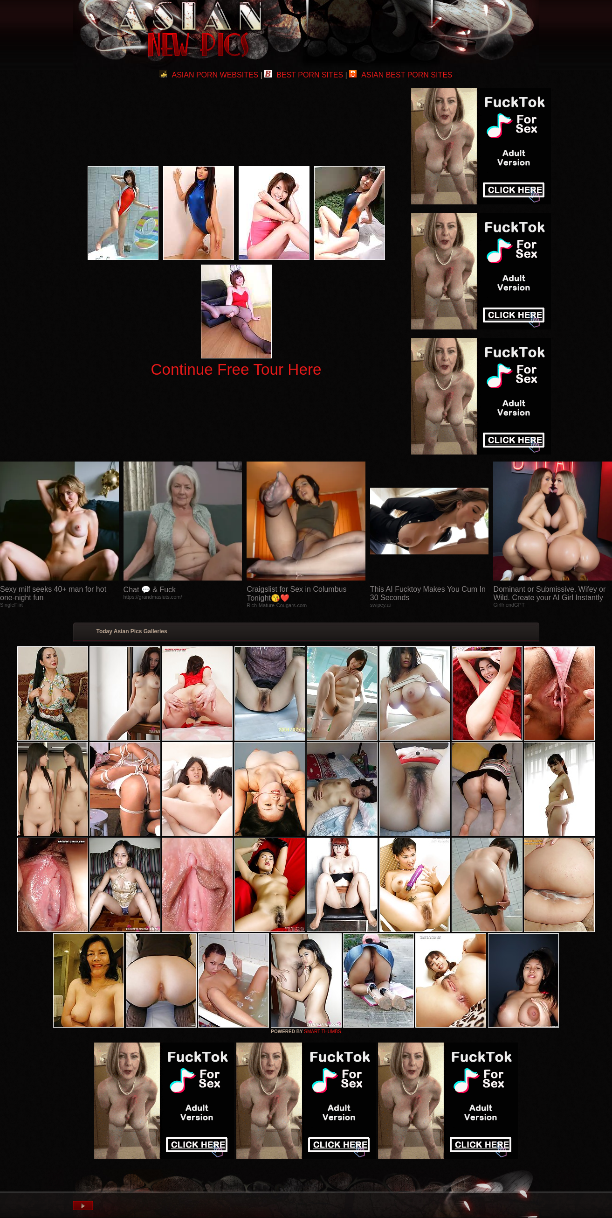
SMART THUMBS (322, 1031)
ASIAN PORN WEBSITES (208, 75)
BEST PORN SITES (303, 75)
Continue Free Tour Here (236, 369)
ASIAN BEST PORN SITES (400, 75)
